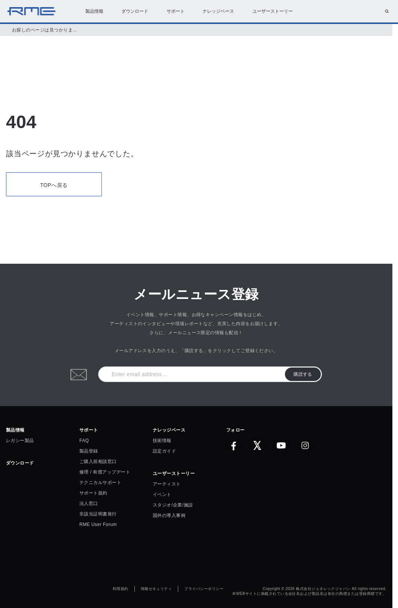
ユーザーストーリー (272, 11)
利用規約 (120, 589)
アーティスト (167, 484)
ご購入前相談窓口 (98, 461)
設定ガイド (164, 451)
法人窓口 (88, 503)
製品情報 (94, 11)
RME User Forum (98, 524)
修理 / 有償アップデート (104, 472)
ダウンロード (134, 11)
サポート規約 (93, 493)
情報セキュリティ (156, 589)
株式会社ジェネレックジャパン (323, 589)
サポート (176, 11)
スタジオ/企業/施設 (173, 505)
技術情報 (162, 440)
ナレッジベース (218, 11)
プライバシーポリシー (204, 589)
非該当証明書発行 (98, 514)
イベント (162, 494)
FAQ (84, 440)
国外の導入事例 (169, 515)
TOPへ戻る (53, 185)
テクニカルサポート (100, 482)
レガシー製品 (20, 440)
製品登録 (88, 451)
